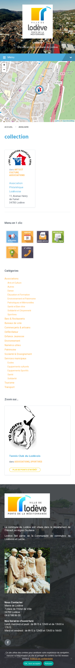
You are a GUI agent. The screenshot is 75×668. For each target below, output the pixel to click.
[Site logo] (37, 37)
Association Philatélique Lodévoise (16, 187)
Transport (10, 387)
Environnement (12, 340)
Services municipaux (15, 358)
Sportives (12, 314)
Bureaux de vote (13, 323)
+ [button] (4, 65)
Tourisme (9, 382)
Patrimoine (10, 349)
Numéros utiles (13, 345)
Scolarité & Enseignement (18, 354)
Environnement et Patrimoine (22, 298)
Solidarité (12, 378)
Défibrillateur (11, 331)
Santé (10, 374)
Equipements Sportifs (18, 370)
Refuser (48, 663)
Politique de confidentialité (41, 658)
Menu (37, 58)
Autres (11, 287)
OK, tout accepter (32, 663)
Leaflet (56, 121)
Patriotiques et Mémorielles (21, 302)
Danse (11, 291)
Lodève (38, 42)
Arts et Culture (14, 283)
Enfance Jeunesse (14, 336)
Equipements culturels (18, 366)
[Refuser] (71, 658)
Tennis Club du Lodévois (24, 456)
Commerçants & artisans (17, 327)
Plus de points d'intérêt (25, 470)
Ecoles (11, 362)
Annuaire (24, 127)
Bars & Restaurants (15, 318)
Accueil (9, 127)
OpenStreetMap (68, 121)
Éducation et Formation (19, 294)
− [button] (4, 70)
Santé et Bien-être (16, 306)
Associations (17, 175)
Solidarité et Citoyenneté (19, 310)
